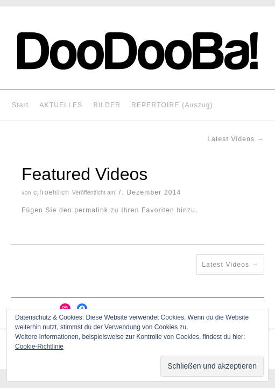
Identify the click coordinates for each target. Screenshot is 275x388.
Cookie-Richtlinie (39, 346)
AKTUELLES (60, 105)
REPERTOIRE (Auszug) (172, 105)
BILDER (107, 105)
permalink (91, 210)
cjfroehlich (51, 192)
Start (20, 105)
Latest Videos (235, 139)
